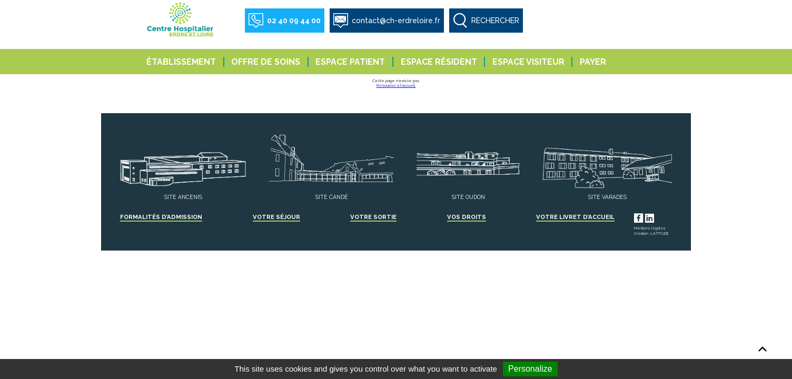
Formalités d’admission (161, 217)
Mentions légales (650, 228)
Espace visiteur (528, 62)
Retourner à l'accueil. (396, 85)
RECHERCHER (495, 20)
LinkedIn (659, 217)
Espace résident (439, 62)
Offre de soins (265, 62)
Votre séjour (276, 217)
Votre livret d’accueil (575, 217)
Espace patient (350, 62)
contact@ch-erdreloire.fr (396, 20)
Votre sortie (373, 217)
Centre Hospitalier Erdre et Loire (181, 19)
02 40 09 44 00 (294, 20)
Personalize (530, 368)
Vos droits (466, 217)
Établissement (181, 62)
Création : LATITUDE (651, 233)
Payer (593, 62)
